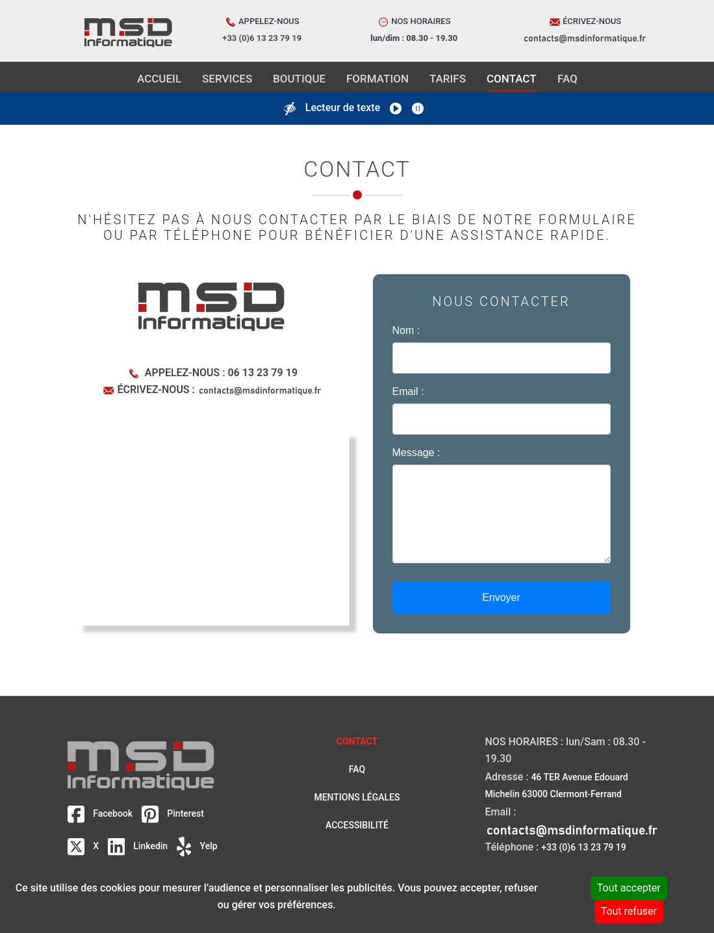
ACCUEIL (159, 78)
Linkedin (139, 846)
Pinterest (173, 813)
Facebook (101, 813)
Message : (416, 452)
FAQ (567, 78)
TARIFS (447, 78)
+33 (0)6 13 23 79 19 (583, 847)
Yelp (197, 846)
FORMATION (377, 78)
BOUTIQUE (299, 78)
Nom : (406, 330)
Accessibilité (357, 825)
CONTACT (512, 78)
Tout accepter (629, 888)
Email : (408, 391)
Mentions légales (357, 797)
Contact (357, 741)
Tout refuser (629, 911)
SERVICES (227, 78)
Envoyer (501, 597)
